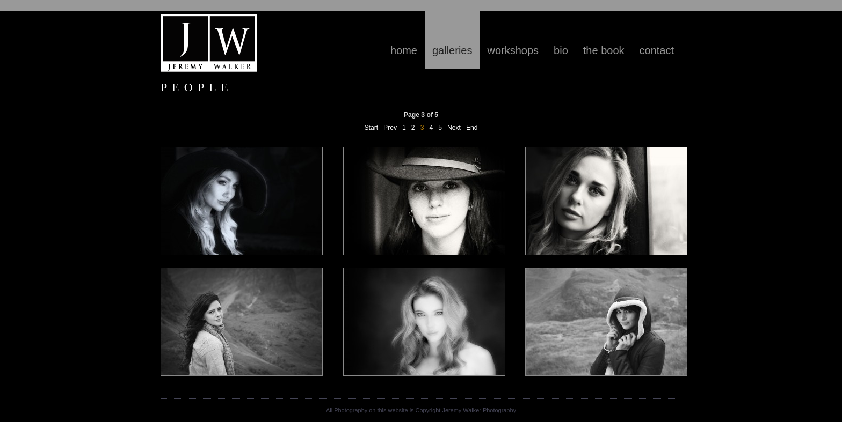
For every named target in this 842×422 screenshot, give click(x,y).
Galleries (452, 50)
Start (371, 127)
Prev (390, 127)
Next (454, 127)
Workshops (513, 50)
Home (403, 50)
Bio (561, 50)
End (472, 127)
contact (657, 50)
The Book (604, 50)
